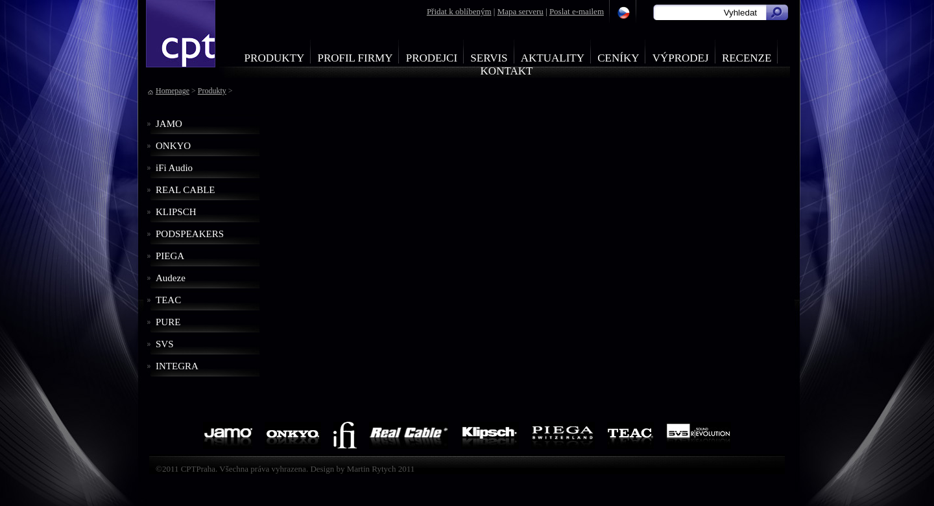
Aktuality (552, 58)
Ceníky (618, 58)
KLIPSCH (176, 212)
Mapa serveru (520, 11)
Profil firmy (354, 58)
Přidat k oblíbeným (459, 11)
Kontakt (507, 71)
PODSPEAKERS (190, 234)
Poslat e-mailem (576, 11)
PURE (168, 322)
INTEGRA (177, 366)
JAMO (169, 124)
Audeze (171, 278)
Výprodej (681, 58)
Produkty (275, 58)
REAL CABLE (185, 190)
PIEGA (170, 256)
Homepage (172, 90)
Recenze (747, 58)
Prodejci (431, 58)
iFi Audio (174, 168)
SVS (165, 344)
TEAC (168, 300)
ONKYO (173, 146)
